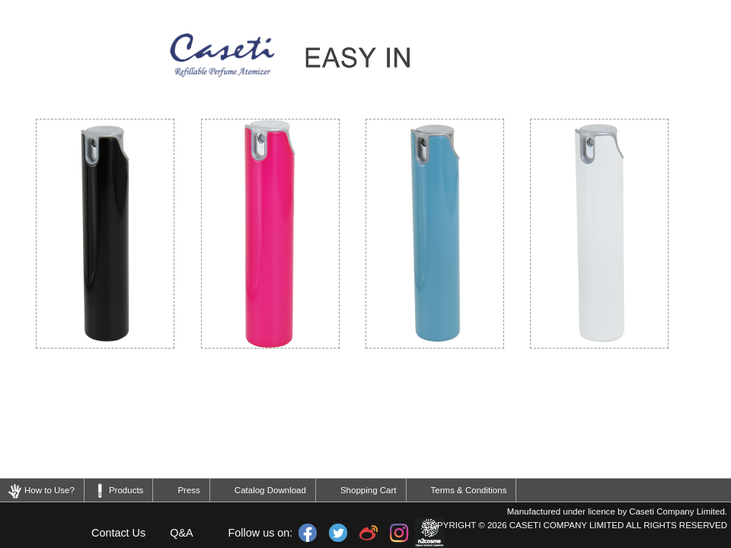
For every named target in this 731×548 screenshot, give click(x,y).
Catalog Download (270, 490)
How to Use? (49, 490)
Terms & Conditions (469, 490)
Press (188, 490)
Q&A (181, 533)
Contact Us (118, 533)
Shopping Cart (368, 490)
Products (126, 490)
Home (39, 533)
